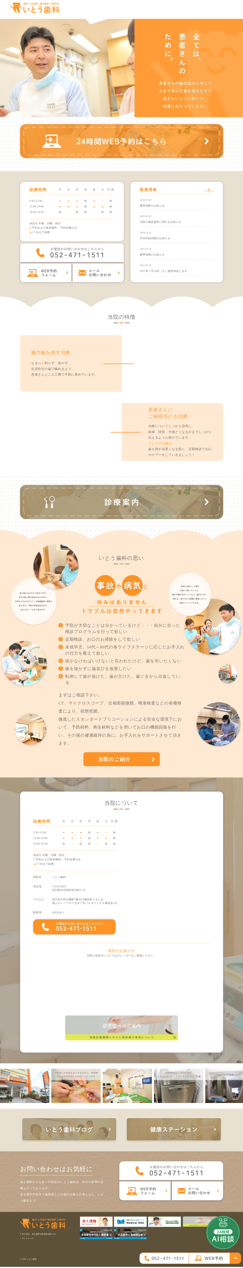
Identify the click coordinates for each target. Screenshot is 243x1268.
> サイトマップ (27, 1239)
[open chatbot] (223, 1233)
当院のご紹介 (115, 760)
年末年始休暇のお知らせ (155, 238)
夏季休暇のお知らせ (152, 205)
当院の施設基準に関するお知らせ (160, 222)
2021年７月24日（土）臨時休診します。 (165, 270)
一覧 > (208, 190)
